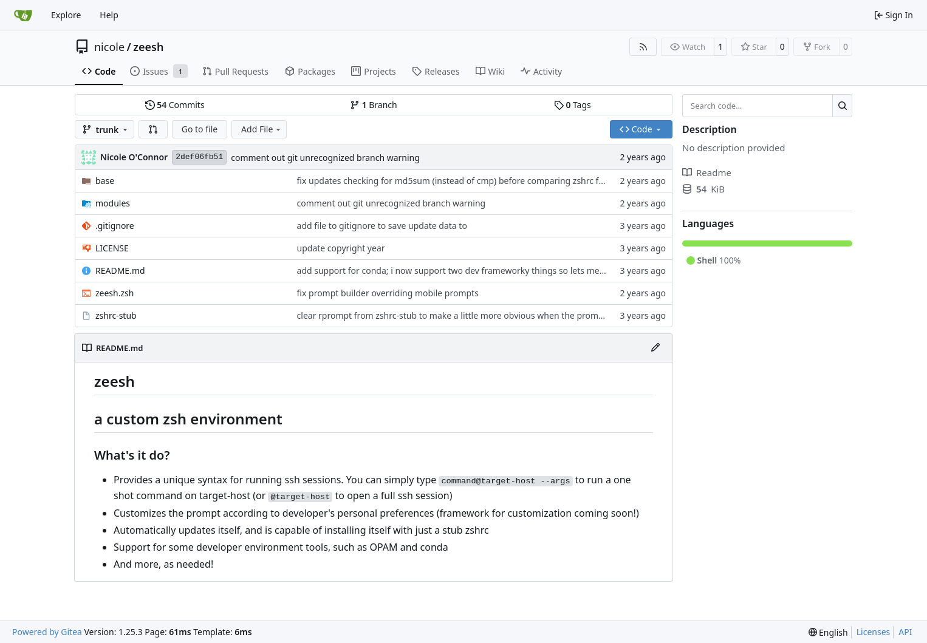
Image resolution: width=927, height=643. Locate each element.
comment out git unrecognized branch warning (325, 157)
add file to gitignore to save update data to (382, 225)
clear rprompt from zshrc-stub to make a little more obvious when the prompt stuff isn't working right (499, 315)
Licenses (874, 632)
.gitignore (114, 225)
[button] (153, 129)
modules (112, 203)
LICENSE (112, 248)
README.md (120, 270)
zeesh (148, 47)
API (905, 632)
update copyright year (341, 248)
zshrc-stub (116, 315)
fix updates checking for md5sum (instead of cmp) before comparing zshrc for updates (469, 180)
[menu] (828, 632)
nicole (109, 47)
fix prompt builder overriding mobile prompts (388, 293)
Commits (175, 105)
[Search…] (842, 105)
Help (109, 15)
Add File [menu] (261, 129)
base (104, 180)
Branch (373, 105)
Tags (572, 105)
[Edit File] (655, 348)
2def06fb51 (199, 157)
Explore (66, 15)
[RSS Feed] (643, 47)
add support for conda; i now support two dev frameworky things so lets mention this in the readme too (504, 270)
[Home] (23, 15)
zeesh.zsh (114, 293)
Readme (706, 172)
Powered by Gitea (47, 632)
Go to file (199, 129)
